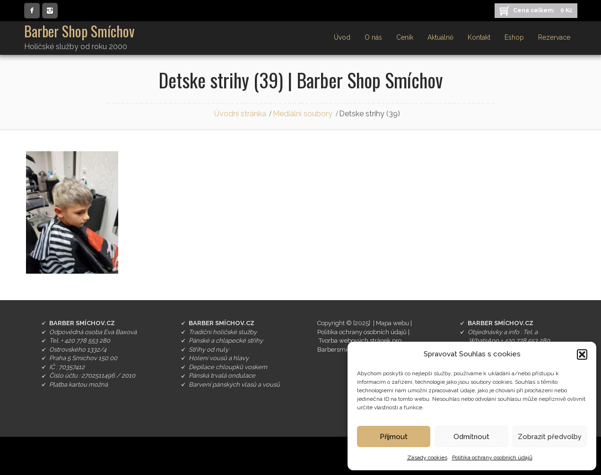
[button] (582, 354)
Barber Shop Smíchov (79, 31)
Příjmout (394, 436)
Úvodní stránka (240, 113)
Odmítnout (471, 436)
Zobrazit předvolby (550, 436)
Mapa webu (392, 323)
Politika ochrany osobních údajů (492, 457)
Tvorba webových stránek (355, 340)
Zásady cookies (427, 457)
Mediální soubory (302, 113)
